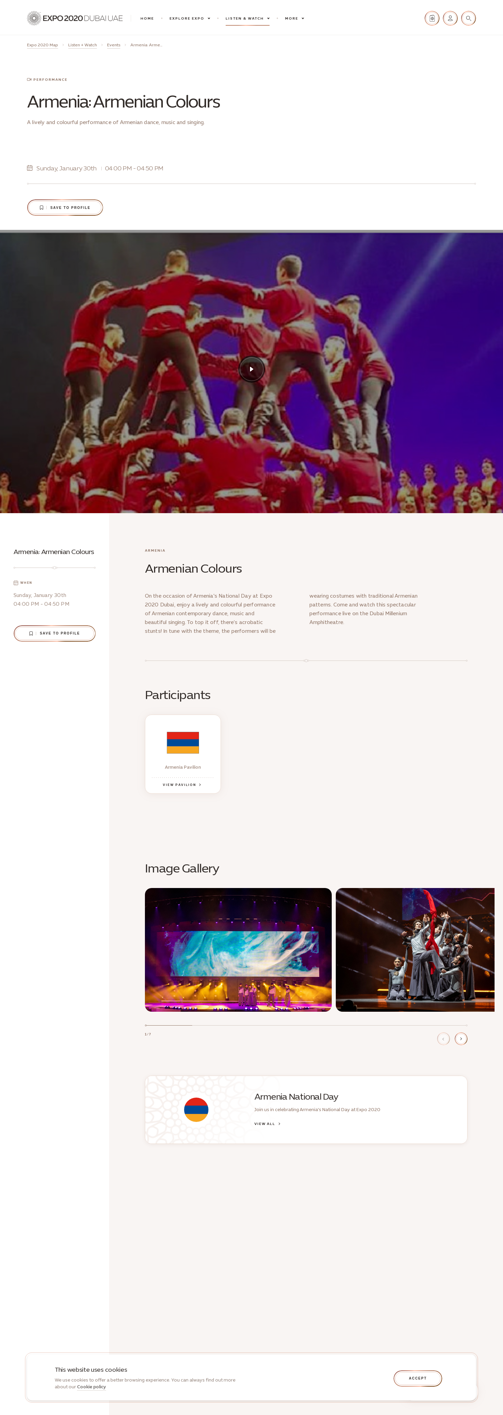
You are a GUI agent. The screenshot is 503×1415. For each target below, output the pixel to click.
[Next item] (461, 1038)
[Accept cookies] (418, 1378)
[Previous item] (443, 1038)
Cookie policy (91, 1386)
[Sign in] (450, 18)
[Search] (468, 18)
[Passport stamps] (432, 18)
